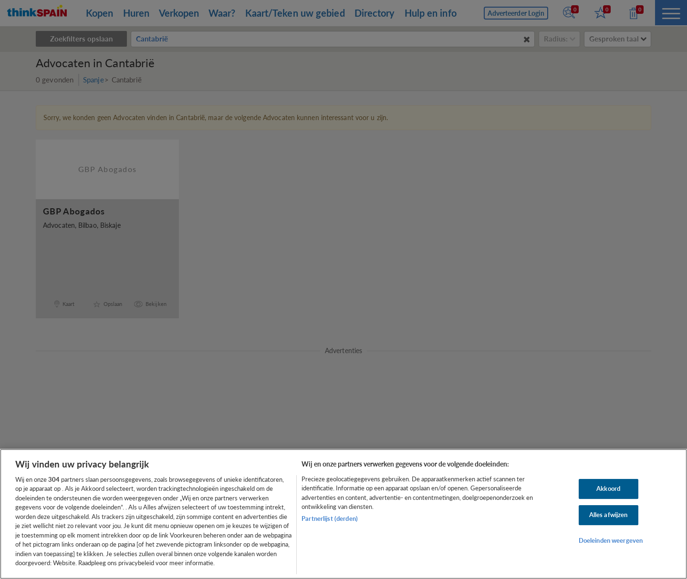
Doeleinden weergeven (611, 540)
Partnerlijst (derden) (330, 518)
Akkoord (608, 489)
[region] (343, 514)
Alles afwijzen (608, 514)
